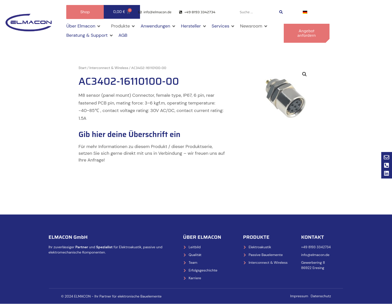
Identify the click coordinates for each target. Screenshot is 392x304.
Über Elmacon (202, 237)
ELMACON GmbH (68, 237)
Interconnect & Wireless (109, 68)
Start (82, 68)
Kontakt (312, 237)
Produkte (256, 237)
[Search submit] (281, 12)
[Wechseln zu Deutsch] (305, 12)
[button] (84, 26)
